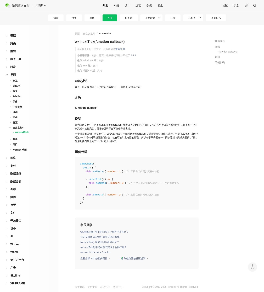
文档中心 (92, 286)
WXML (14, 249)
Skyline (15, 273)
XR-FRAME (17, 281)
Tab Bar (17, 94)
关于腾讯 (80, 286)
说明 (217, 57)
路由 (13, 41)
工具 (173, 18)
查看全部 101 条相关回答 (95, 258)
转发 (13, 64)
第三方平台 (17, 257)
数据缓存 (15, 171)
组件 (92, 18)
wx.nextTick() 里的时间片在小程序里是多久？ (104, 231)
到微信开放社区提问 (134, 258)
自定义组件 (19, 125)
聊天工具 (15, 56)
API (110, 18)
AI (11, 234)
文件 (13, 210)
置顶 (15, 120)
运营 (138, 5)
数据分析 (15, 179)
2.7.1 (133, 55)
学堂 (236, 5)
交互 (15, 78)
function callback (228, 51)
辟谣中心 (105, 286)
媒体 (13, 194)
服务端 (128, 18)
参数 (217, 46)
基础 (13, 33)
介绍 (116, 5)
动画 (15, 115)
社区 (225, 5)
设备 (13, 226)
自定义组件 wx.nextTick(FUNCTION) (100, 237)
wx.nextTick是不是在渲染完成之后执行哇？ (103, 247)
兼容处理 (120, 49)
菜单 (15, 137)
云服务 (192, 18)
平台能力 (150, 18)
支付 (13, 163)
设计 (127, 5)
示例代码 (220, 62)
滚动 (15, 109)
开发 (105, 5)
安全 (160, 5)
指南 (55, 18)
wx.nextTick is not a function (95, 252)
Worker (15, 242)
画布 (13, 186)
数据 (149, 5)
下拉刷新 (17, 104)
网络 (13, 155)
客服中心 (118, 286)
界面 (13, 72)
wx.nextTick (22, 130)
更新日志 (216, 18)
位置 (13, 202)
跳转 (13, 48)
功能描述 (220, 41)
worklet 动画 (20, 147)
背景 (15, 88)
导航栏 (16, 83)
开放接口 (15, 218)
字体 (15, 99)
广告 (13, 265)
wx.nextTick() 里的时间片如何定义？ (99, 242)
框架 (74, 18)
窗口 (15, 142)
